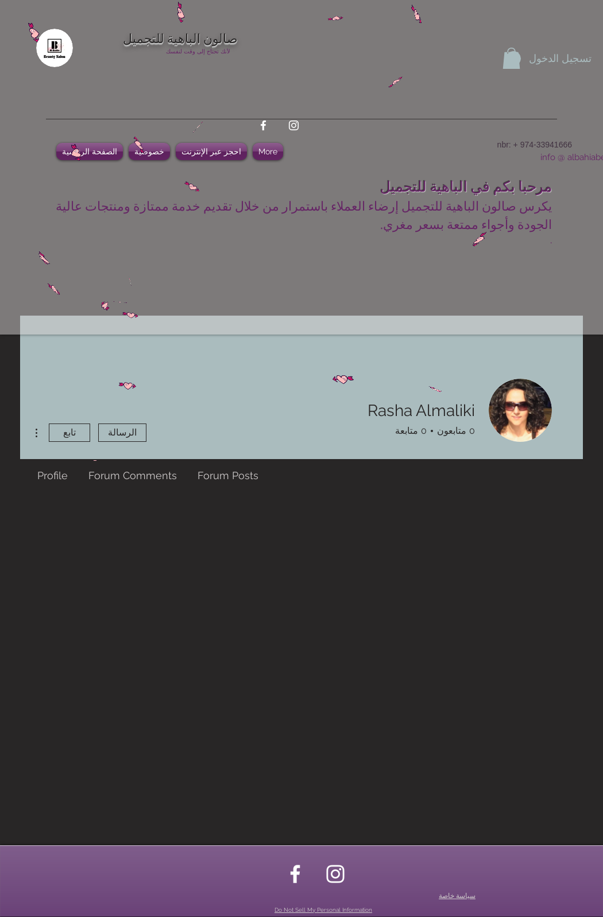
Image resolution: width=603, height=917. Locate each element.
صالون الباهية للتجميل (180, 37)
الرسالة (122, 432)
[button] (511, 58)
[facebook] (263, 125)
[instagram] (293, 125)
